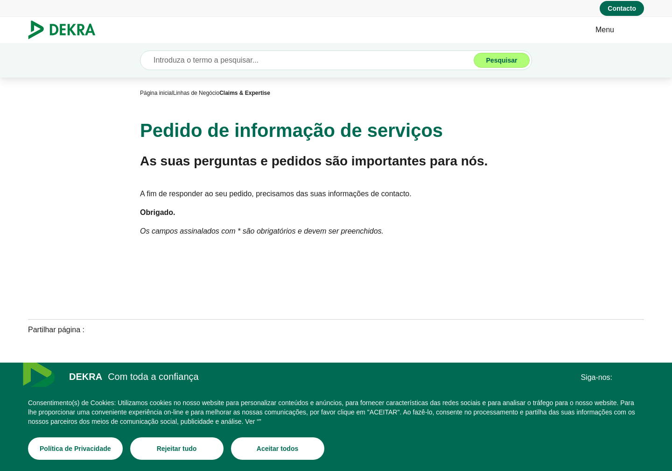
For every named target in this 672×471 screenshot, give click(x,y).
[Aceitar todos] (277, 448)
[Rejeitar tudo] (177, 448)
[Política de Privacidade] (75, 448)
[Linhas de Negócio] (196, 93)
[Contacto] (622, 8)
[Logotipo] (65, 30)
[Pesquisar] (502, 60)
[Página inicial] (156, 93)
